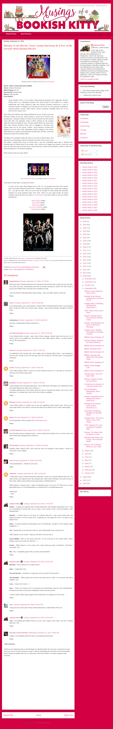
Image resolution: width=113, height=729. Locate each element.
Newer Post (8, 715)
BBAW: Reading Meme (92, 349)
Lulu (11, 460)
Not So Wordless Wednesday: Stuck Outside (92, 391)
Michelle (12, 402)
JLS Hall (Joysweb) (16, 333)
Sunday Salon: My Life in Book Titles (93, 375)
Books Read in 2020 (90, 172)
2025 (85, 225)
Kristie (11, 367)
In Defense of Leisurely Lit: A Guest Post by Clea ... (94, 385)
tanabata (12, 383)
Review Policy (11, 34)
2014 (85, 260)
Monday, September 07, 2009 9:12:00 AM (35, 430)
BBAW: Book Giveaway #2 (94, 362)
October (88, 285)
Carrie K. (12, 350)
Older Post (68, 715)
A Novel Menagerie (48, 81)
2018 (85, 247)
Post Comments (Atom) (43, 723)
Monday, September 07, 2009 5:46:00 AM (33, 320)
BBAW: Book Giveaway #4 (94, 346)
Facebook (83, 138)
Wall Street (36, 205)
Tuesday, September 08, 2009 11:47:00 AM (38, 504)
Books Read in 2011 (90, 197)
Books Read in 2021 (90, 170)
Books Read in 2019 (90, 175)
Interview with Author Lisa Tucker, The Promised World (93, 439)
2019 (85, 244)
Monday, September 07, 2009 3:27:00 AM (34, 281)
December (89, 279)
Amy (11, 604)
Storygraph (84, 118)
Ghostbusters (35, 209)
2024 (85, 228)
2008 (85, 477)
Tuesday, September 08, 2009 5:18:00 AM (31, 473)
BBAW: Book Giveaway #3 (94, 352)
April (87, 463)
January (88, 473)
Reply (11, 296)
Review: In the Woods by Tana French (93, 292)
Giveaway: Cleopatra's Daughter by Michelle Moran (93, 413)
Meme (11, 269)
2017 (85, 250)
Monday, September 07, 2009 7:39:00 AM (29, 367)
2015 (85, 257)
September (89, 288)
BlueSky (83, 134)
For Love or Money (35, 207)
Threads (83, 130)
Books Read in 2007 (90, 207)
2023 (85, 231)
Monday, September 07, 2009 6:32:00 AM (38, 333)
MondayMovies (19, 269)
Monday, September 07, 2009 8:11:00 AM (30, 383)
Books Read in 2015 (90, 186)
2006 (85, 483)
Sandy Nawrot (14, 281)
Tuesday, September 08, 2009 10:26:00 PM (28, 604)
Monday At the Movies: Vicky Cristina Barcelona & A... (92, 406)
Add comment (10, 644)
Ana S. (11, 303)
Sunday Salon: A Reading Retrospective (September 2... (93, 305)
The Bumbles (51, 178)
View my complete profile (89, 79)
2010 (85, 273)
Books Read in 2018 (90, 178)
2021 (85, 238)
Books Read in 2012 (90, 194)
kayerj (11, 417)
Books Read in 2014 (90, 189)
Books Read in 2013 (90, 191)
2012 (85, 266)
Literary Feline (14, 504)
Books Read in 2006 (90, 210)
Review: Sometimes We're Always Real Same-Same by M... (94, 398)
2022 (85, 234)
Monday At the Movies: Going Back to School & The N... (94, 298)
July (86, 454)
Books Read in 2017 (90, 180)
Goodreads (84, 122)
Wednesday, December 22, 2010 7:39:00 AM (44, 633)
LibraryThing (84, 126)
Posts (85, 151)
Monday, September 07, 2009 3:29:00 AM (29, 303)
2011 (85, 270)
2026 (85, 221)
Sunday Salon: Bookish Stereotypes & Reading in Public (93, 332)
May (86, 460)
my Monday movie (41, 420)
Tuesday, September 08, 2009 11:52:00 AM (38, 562)
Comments (87, 154)
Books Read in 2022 (90, 167)
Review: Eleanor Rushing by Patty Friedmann (93, 341)
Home (38, 715)
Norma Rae (36, 203)
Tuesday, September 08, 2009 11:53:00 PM (38, 617)
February (88, 470)
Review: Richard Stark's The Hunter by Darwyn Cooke (93, 318)
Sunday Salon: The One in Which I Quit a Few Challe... (94, 420)
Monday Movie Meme (29, 178)
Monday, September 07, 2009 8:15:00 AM (29, 417)
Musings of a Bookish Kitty (27, 258)
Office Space (35, 201)
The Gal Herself (15, 430)
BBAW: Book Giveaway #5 (94, 337)
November (89, 282)
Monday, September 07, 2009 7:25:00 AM (30, 350)
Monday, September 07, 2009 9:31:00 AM (34, 445)
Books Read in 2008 (90, 205)
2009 (85, 276)
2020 (85, 241)
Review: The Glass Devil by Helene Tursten (93, 433)
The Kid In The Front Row (18, 633)
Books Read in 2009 (90, 202)
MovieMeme (29, 269)
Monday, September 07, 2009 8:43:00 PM (27, 460)
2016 (85, 253)
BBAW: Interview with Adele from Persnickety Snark (93, 357)
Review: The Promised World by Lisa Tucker (92, 446)
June (87, 457)
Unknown (12, 473)
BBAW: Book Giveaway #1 (94, 371)
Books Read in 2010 (90, 199)
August (87, 451)
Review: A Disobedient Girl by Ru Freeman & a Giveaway (94, 325)
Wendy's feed (48, 260)
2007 (85, 480)
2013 (85, 263)
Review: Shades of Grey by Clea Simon (93, 380)
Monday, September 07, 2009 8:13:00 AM (30, 402)
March (87, 467)
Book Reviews (26, 34)
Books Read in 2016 (90, 183)
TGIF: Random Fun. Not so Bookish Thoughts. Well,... (93, 427)
